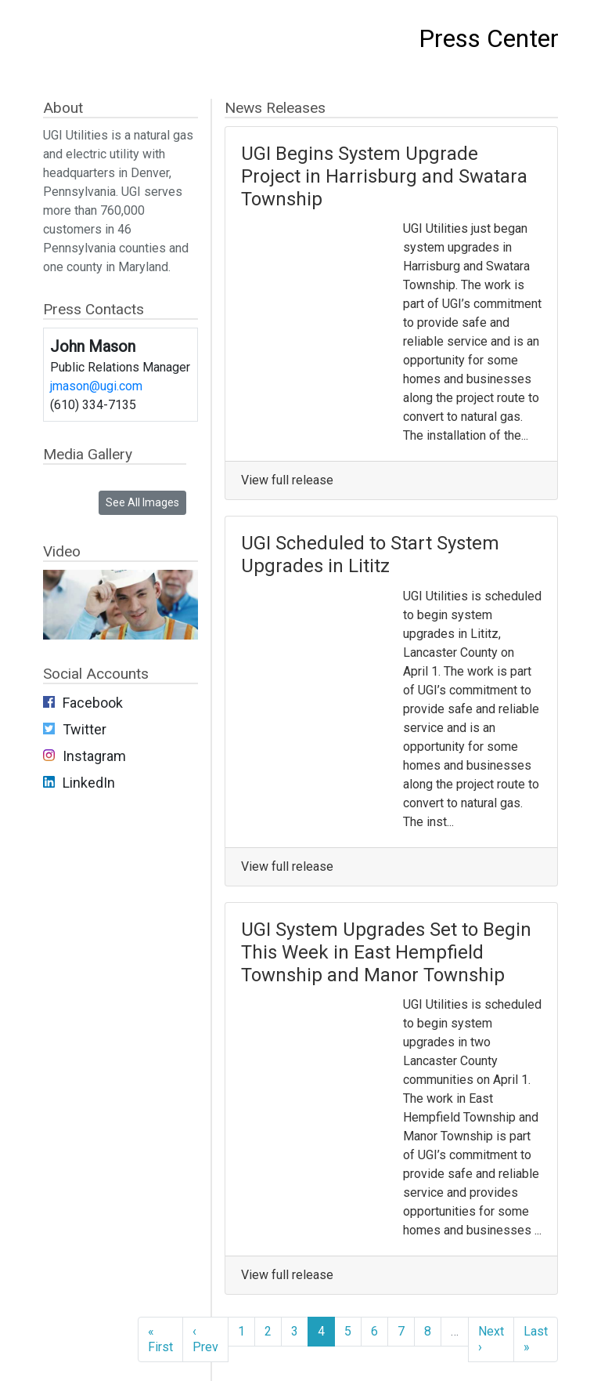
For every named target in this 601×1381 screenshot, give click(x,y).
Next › (491, 1339)
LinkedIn (89, 782)
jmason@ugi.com (96, 386)
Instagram (94, 756)
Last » (536, 1339)
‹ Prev (205, 1339)
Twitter (84, 729)
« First (160, 1339)
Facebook (93, 702)
